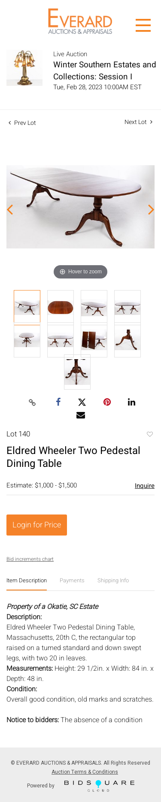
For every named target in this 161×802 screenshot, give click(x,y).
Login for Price (36, 525)
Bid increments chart (30, 559)
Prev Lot (22, 122)
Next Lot (138, 122)
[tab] (26, 583)
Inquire (145, 485)
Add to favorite (149, 435)
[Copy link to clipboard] (32, 403)
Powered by (80, 786)
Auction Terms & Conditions (85, 772)
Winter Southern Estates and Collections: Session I (104, 71)
